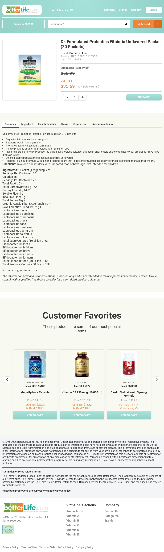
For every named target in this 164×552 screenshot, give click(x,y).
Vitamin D (72, 529)
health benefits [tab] (47, 124)
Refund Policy (66, 547)
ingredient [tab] (27, 124)
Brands (123, 9)
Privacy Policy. (10, 547)
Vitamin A (72, 516)
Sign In (154, 9)
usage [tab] (64, 124)
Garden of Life (78, 53)
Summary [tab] (10, 124)
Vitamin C (72, 525)
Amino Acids (74, 511)
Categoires (111, 516)
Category (136, 9)
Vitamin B (72, 520)
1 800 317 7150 (62, 9)
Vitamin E (72, 534)
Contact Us (111, 511)
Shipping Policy (85, 547)
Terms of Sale (47, 547)
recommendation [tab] (102, 124)
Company (109, 9)
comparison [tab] (80, 124)
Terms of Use (29, 547)
